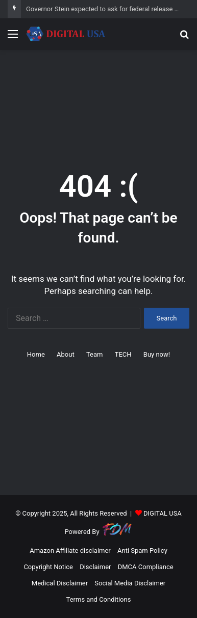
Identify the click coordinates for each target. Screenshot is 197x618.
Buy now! (156, 354)
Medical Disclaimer (60, 583)
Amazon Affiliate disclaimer (70, 550)
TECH (123, 354)
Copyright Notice (48, 567)
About (66, 354)
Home (36, 354)
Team (94, 354)
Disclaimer (95, 567)
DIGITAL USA (162, 513)
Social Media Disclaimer (129, 583)
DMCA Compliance (146, 567)
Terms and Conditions (98, 599)
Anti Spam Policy (142, 550)
